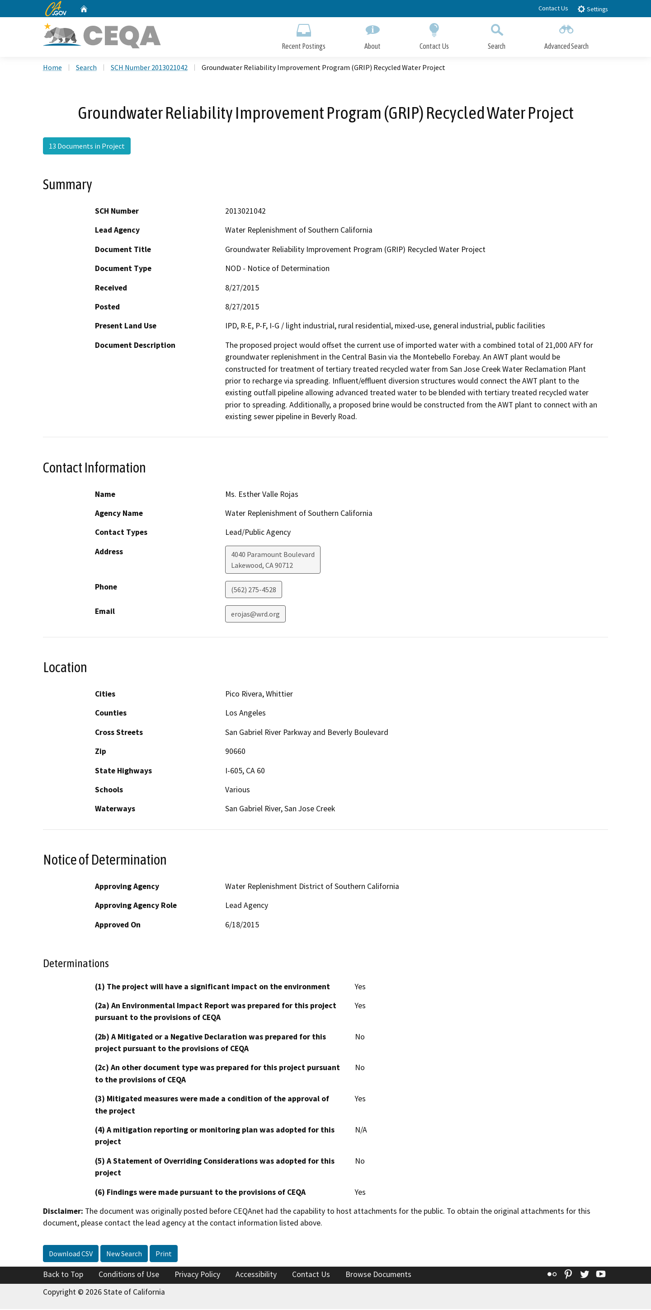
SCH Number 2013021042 (149, 68)
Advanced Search (566, 35)
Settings (592, 9)
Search (497, 35)
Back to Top (63, 1275)
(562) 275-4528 (253, 590)
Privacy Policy (197, 1275)
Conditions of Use (129, 1275)
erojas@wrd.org (255, 614)
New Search (124, 1254)
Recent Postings (303, 35)
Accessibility (256, 1275)
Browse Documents (378, 1275)
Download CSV (71, 1254)
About (372, 35)
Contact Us (553, 8)
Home (52, 68)
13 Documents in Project (87, 146)
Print (164, 1254)
